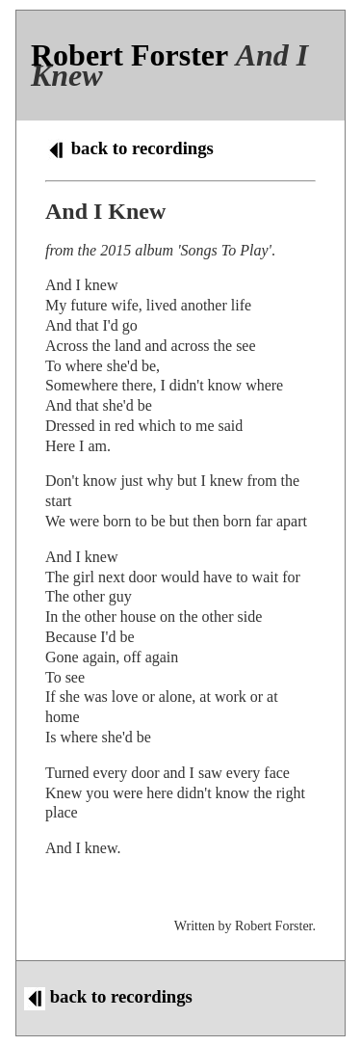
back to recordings (129, 148)
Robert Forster (129, 55)
